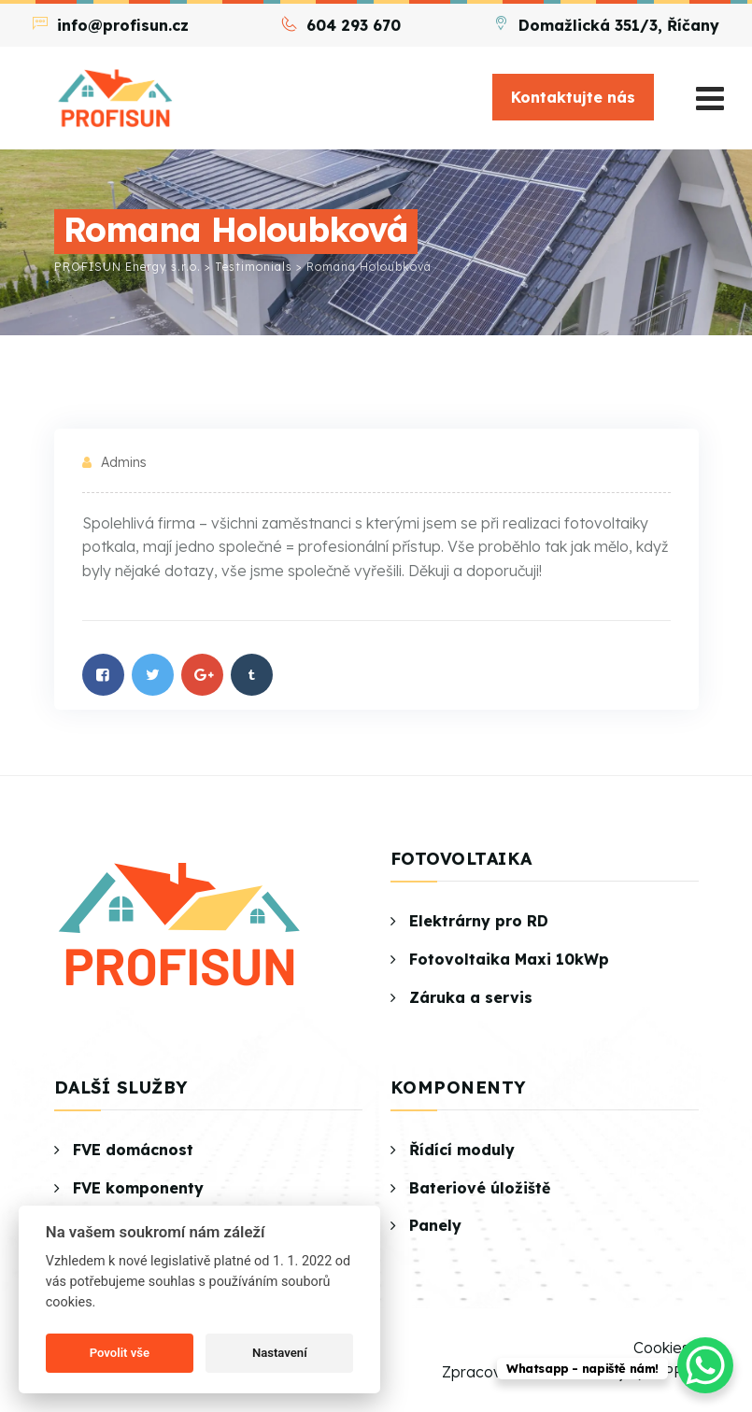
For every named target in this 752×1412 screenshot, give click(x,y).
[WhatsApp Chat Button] (705, 1365)
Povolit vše (119, 1353)
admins (124, 462)
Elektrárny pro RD (478, 920)
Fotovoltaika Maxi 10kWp (509, 959)
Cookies (661, 1347)
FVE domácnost (133, 1149)
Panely (435, 1225)
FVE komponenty (138, 1188)
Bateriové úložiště (479, 1188)
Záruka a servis (470, 997)
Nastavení (279, 1353)
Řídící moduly (462, 1149)
